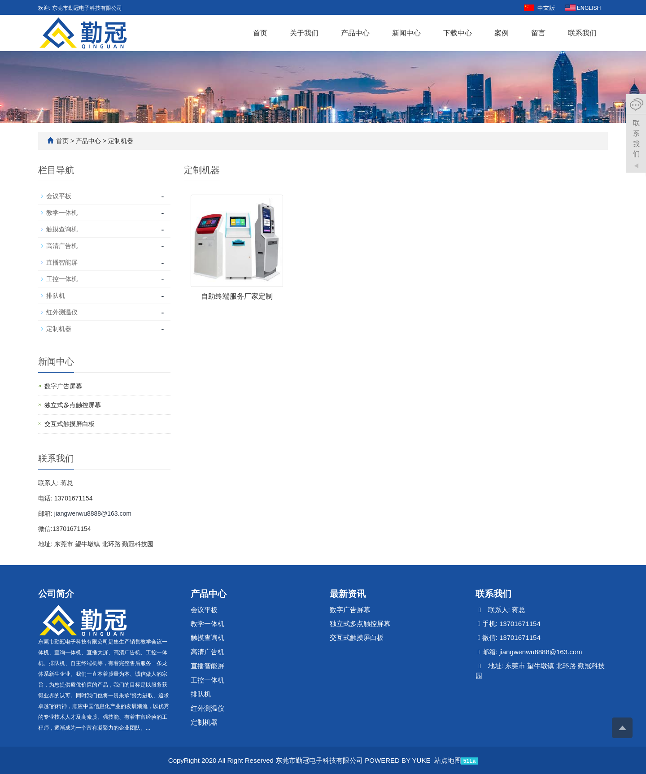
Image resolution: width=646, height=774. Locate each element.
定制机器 (119, 140)
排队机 (55, 295)
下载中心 (457, 33)
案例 (501, 33)
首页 (260, 33)
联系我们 (582, 33)
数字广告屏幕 (63, 386)
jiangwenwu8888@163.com (92, 513)
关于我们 (304, 33)
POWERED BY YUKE (398, 760)
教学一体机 (62, 212)
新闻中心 (406, 33)
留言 (538, 33)
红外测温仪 (62, 312)
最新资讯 (348, 593)
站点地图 (447, 760)
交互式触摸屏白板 (69, 423)
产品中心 (355, 33)
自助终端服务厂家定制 (237, 296)
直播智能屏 (62, 262)
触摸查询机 (62, 229)
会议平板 (58, 196)
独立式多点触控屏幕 (72, 405)
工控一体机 (62, 279)
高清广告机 (62, 245)
